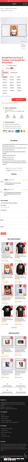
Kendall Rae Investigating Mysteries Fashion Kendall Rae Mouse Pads (7, 373)
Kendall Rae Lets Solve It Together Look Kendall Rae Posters (7, 277)
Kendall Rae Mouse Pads (7, 10)
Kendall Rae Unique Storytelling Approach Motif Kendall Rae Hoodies (7, 256)
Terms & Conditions (5, 416)
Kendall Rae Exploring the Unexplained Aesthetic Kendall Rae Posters (7, 298)
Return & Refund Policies (6, 432)
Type (3, 70)
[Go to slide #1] (10, 52)
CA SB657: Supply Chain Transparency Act (10, 422)
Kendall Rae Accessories (11, 8)
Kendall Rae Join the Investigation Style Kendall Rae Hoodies (20, 277)
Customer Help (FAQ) (5, 436)
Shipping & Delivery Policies (6, 428)
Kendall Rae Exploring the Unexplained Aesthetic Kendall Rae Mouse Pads (20, 350)
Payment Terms (4, 430)
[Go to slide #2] (17, 52)
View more (14, 327)
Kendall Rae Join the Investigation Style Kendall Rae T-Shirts (20, 256)
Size (2, 74)
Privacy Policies (4, 418)
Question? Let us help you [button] (21, 460)
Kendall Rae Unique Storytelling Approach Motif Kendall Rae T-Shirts (20, 319)
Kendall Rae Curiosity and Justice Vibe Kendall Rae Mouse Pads (20, 373)
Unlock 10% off (25, 456)
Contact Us (3, 434)
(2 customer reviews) (12, 65)
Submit (3, 233)
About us (3, 414)
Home (2, 8)
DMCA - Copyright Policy (6, 420)
